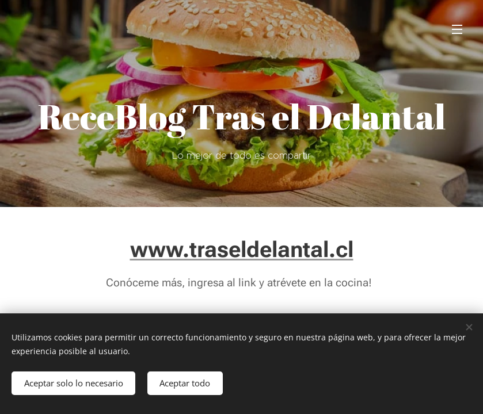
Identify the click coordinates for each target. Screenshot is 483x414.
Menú (457, 29)
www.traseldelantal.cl (241, 249)
